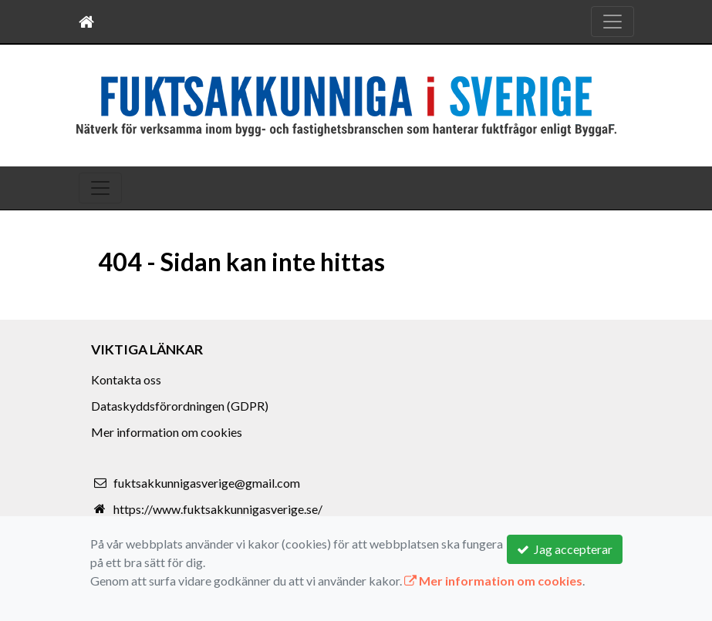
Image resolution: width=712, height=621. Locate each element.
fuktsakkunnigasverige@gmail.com (206, 482)
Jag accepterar (564, 549)
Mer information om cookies (166, 432)
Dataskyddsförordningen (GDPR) (179, 405)
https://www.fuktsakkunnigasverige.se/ (217, 509)
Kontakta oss (126, 379)
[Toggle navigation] (612, 21)
